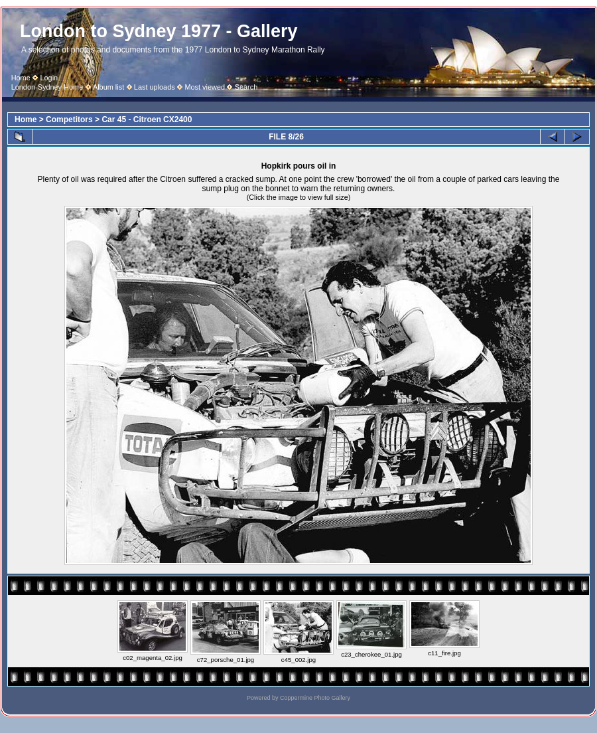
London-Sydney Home (47, 87)
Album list (108, 87)
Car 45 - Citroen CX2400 (146, 119)
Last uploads (154, 87)
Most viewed (204, 87)
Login (49, 78)
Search (246, 87)
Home (21, 78)
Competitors (69, 119)
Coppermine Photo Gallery (315, 697)
